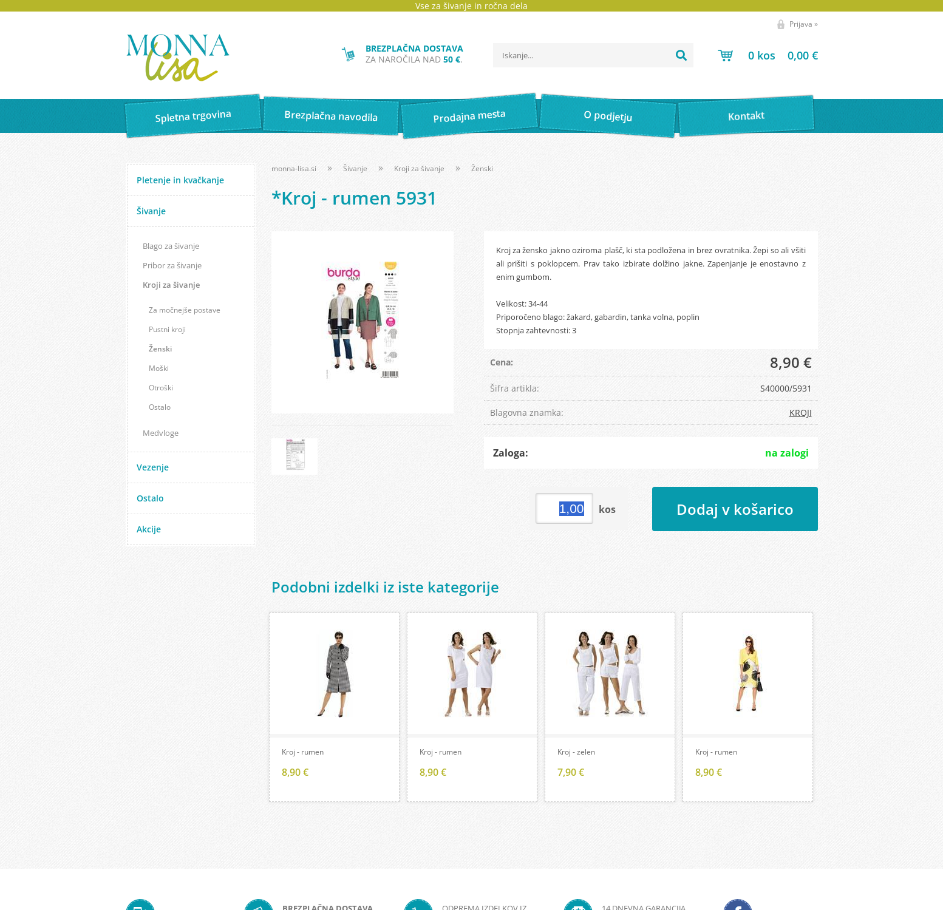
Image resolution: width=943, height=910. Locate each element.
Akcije (149, 529)
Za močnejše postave (184, 310)
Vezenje (153, 467)
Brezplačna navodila (331, 115)
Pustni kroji (167, 329)
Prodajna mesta (469, 116)
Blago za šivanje (171, 245)
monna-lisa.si (293, 168)
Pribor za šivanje (172, 265)
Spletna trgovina (193, 116)
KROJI (800, 412)
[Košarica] (768, 55)
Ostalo (160, 407)
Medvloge (161, 432)
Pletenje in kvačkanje (180, 180)
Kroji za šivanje (171, 284)
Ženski (160, 349)
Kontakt (746, 115)
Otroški (161, 387)
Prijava (803, 24)
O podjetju (608, 115)
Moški (159, 368)
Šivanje (151, 211)
